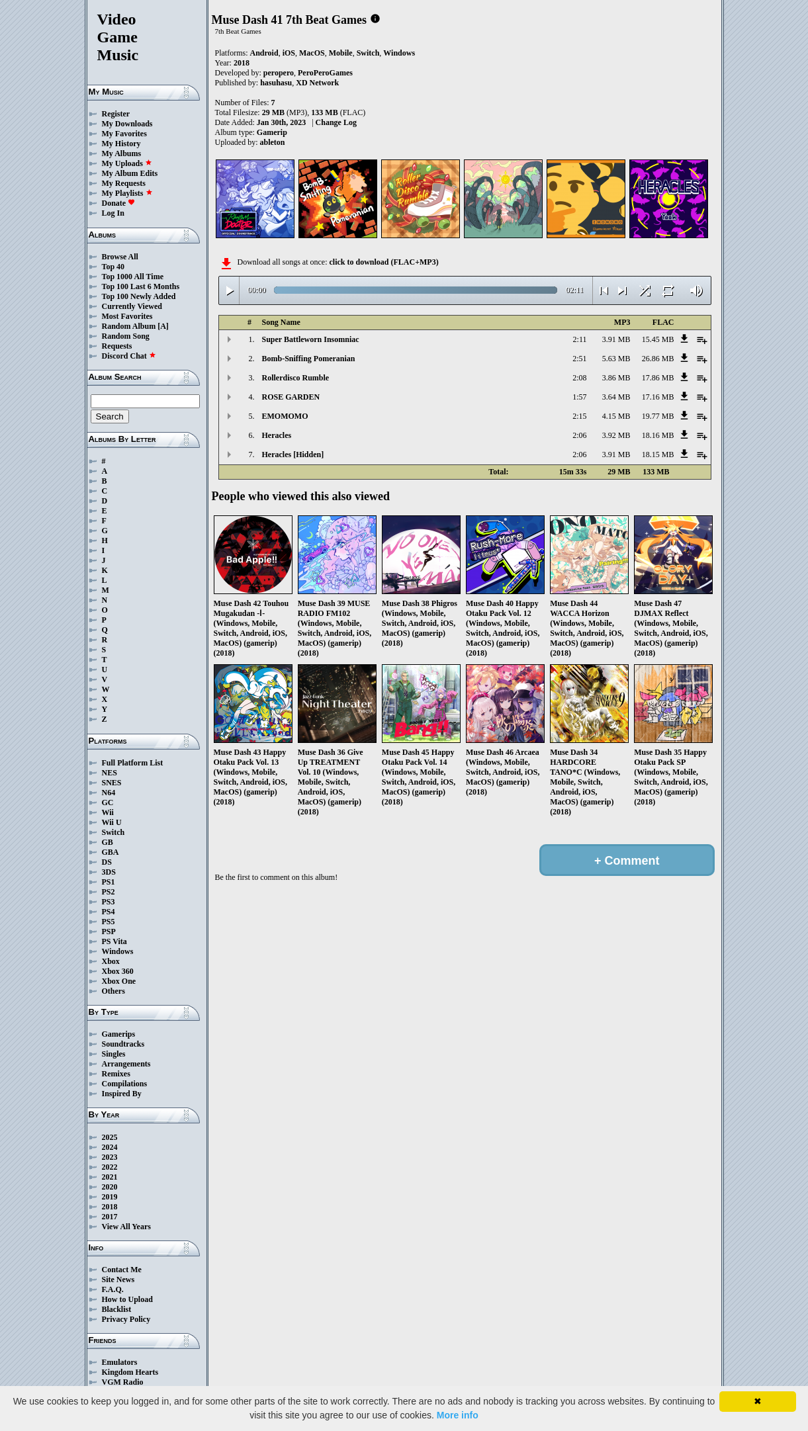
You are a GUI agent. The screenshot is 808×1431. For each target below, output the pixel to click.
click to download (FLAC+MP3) (383, 262)
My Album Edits (130, 173)
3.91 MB (616, 339)
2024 (110, 1147)
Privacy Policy (126, 1319)
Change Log (336, 122)
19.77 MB (658, 416)
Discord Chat (129, 356)
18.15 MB (658, 454)
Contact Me (122, 1269)
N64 (109, 792)
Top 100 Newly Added (139, 296)
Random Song (126, 336)
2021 (110, 1177)
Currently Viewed (132, 306)
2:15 (579, 416)
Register (116, 113)
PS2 (108, 891)
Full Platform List (132, 762)
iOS (289, 53)
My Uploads (127, 163)
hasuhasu (276, 82)
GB (107, 842)
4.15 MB (616, 416)
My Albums (122, 153)
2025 (110, 1137)
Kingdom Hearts (130, 1372)
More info (457, 1415)
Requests (117, 346)
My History (121, 143)
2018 (110, 1206)
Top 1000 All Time (132, 276)
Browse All (120, 256)
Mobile (341, 53)
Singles (114, 1054)
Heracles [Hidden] (293, 454)
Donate (119, 203)
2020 (110, 1187)
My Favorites (124, 133)
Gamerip (272, 132)
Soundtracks (123, 1044)
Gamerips (119, 1034)
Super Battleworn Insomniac (310, 339)
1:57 (579, 397)
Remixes (116, 1073)
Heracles (277, 435)
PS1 (108, 882)
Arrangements (126, 1063)
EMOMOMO (285, 416)
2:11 (580, 339)
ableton (272, 142)
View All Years (126, 1226)
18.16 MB (658, 435)
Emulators (120, 1362)
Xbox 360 (118, 971)
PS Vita (114, 941)
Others (113, 991)
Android (264, 53)
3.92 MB (616, 435)
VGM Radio (123, 1382)
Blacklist (117, 1309)
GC (108, 802)
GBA (110, 852)
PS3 (108, 901)
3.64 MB (616, 397)
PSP (109, 931)
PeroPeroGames (325, 72)
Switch (113, 832)
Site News (118, 1279)
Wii (108, 812)
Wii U (112, 822)
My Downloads (127, 123)
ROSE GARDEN (291, 397)
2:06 (579, 435)
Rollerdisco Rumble (296, 377)
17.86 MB (658, 377)
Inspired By (122, 1093)
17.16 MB (658, 397)
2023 (110, 1157)
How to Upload (127, 1299)
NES (109, 772)
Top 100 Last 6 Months (141, 286)
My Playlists (127, 193)
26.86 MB (658, 358)
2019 (110, 1196)
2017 (110, 1216)
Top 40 (113, 266)
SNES (112, 782)
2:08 (579, 377)
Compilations (125, 1083)
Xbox (111, 961)
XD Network (317, 82)
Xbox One (119, 981)
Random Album (129, 326)
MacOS (312, 53)
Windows (118, 951)
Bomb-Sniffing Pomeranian (308, 358)
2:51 (579, 358)
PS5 (108, 921)
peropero (278, 72)
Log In (113, 213)
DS (107, 862)
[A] (163, 326)
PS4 (108, 911)
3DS (109, 872)
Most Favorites (127, 316)
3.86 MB (616, 377)
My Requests (124, 183)
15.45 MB (658, 339)
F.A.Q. (113, 1289)
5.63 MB (616, 358)
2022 (110, 1167)
